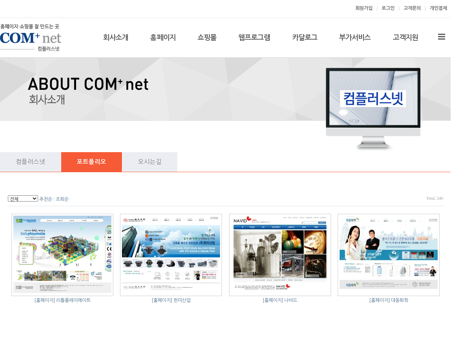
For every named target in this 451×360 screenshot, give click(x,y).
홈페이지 (162, 37)
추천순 (45, 199)
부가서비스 (355, 37)
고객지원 (405, 37)
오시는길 (150, 162)
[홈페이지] (44, 300)
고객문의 (412, 8)
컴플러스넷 (30, 162)
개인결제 (438, 8)
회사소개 (115, 37)
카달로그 (304, 37)
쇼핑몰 (207, 37)
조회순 (62, 199)
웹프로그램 (254, 37)
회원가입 (364, 8)
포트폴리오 (91, 162)
